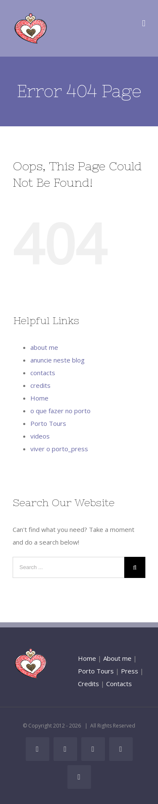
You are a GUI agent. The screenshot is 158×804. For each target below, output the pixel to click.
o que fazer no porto (60, 410)
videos (40, 436)
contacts (42, 372)
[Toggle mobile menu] (143, 23)
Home (39, 398)
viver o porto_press (59, 448)
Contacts (119, 683)
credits (40, 385)
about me (44, 347)
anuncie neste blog (57, 360)
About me (117, 658)
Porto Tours (48, 423)
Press (129, 671)
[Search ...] (68, 567)
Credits (88, 683)
